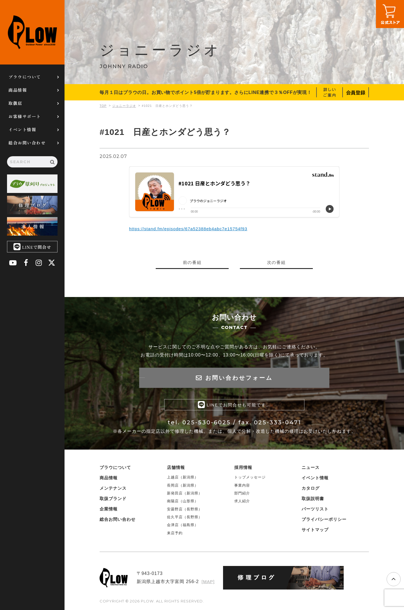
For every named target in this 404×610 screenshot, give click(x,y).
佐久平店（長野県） (184, 518)
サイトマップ (315, 531)
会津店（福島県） (182, 526)
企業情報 (109, 510)
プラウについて (24, 77)
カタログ (311, 489)
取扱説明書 (313, 500)
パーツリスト (315, 510)
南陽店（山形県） (182, 502)
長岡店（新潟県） (182, 486)
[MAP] (208, 583)
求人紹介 (242, 502)
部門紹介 (242, 494)
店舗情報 (176, 468)
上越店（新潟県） (182, 479)
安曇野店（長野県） (184, 510)
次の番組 (276, 262)
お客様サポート (24, 116)
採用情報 (243, 468)
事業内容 (242, 486)
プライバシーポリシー (324, 520)
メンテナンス (113, 489)
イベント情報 (22, 129)
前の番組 (192, 262)
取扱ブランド (113, 500)
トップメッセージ (250, 479)
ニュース (311, 468)
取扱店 (15, 103)
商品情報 (17, 90)
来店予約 (175, 534)
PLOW (32, 32)
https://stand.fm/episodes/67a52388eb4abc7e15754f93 (191, 228)
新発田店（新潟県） (184, 494)
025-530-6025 (206, 423)
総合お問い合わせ (26, 143)
